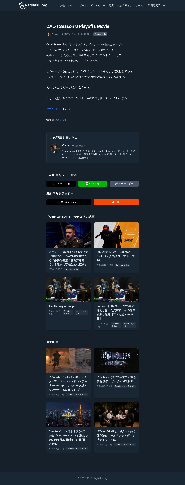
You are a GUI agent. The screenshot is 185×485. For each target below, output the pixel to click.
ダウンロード (54, 108)
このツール (96, 71)
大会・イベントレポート (73, 5)
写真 (111, 5)
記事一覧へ (78, 145)
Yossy (66, 145)
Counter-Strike (100, 34)
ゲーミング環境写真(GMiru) (151, 5)
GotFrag (61, 119)
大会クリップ (124, 5)
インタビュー (98, 5)
